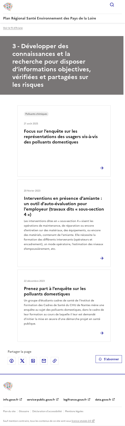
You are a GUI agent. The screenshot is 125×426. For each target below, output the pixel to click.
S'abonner (109, 359)
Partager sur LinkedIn (33, 361)
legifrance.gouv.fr (75, 400)
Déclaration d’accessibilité (47, 411)
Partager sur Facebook (11, 361)
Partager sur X (22, 361)
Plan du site (9, 411)
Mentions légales (74, 411)
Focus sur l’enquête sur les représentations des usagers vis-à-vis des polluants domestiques (61, 136)
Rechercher (112, 4)
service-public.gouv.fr (41, 400)
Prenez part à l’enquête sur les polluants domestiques (55, 291)
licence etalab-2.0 (81, 421)
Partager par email (44, 361)
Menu (119, 4)
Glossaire (24, 411)
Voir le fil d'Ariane (13, 28)
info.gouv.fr (10, 400)
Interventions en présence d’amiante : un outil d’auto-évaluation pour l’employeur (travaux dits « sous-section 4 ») (64, 206)
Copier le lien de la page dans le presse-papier (54, 361)
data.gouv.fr (103, 400)
